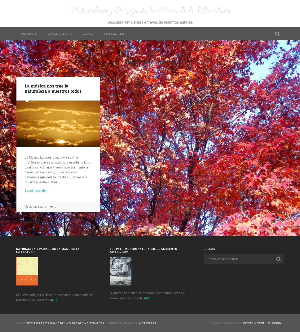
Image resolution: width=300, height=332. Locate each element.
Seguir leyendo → (37, 190)
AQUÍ (54, 300)
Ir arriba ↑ (276, 323)
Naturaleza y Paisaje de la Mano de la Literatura (150, 9)
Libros (88, 33)
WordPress (147, 323)
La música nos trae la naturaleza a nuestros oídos (53, 88)
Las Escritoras (60, 33)
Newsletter (114, 33)
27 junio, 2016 (37, 207)
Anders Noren (253, 323)
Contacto (29, 33)
